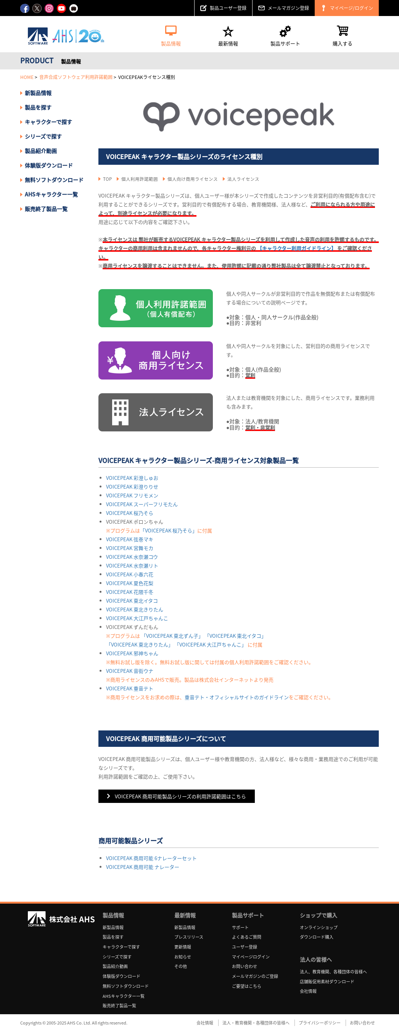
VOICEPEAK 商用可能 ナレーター (142, 866)
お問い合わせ (244, 966)
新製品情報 (38, 93)
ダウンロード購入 (316, 937)
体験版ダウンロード (49, 165)
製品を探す (38, 107)
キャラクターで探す (121, 947)
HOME (27, 77)
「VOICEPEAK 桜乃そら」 (168, 530)
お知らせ (182, 957)
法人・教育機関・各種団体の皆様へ (256, 1023)
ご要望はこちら (246, 986)
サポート (240, 927)
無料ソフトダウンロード (54, 179)
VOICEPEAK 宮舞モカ (129, 548)
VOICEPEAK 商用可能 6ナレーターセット (151, 858)
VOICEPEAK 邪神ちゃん (132, 653)
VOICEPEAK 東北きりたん (134, 609)
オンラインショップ (319, 927)
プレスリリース (188, 937)
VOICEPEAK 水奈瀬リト (132, 565)
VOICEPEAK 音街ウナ (129, 670)
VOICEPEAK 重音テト (129, 688)
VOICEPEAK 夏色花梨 (129, 583)
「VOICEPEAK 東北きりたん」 (139, 644)
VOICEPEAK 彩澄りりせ (132, 486)
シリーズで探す (117, 957)
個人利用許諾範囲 (139, 179)
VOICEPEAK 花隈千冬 (129, 591)
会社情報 (308, 991)
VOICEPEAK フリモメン (132, 495)
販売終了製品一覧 (46, 208)
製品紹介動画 (41, 150)
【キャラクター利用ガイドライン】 (296, 248)
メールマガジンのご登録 (255, 976)
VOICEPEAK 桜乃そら (129, 512)
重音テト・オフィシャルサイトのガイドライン (237, 697)
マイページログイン (251, 957)
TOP (107, 179)
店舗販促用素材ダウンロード (327, 981)
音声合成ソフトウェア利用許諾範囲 (76, 77)
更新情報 (182, 947)
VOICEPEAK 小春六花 (129, 574)
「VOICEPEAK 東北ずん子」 (172, 635)
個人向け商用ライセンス (192, 179)
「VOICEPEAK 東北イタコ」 (235, 635)
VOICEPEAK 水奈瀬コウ (132, 556)
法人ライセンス (243, 179)
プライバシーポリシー (320, 1023)
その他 (180, 966)
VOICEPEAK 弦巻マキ (129, 539)
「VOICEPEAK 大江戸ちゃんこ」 (210, 644)
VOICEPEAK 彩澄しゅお (132, 477)
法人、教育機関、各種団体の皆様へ (333, 971)
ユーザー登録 (244, 947)
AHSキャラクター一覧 (51, 194)
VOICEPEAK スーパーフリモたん (142, 504)
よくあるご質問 (246, 937)
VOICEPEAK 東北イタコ (132, 600)
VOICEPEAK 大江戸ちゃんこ (137, 618)
